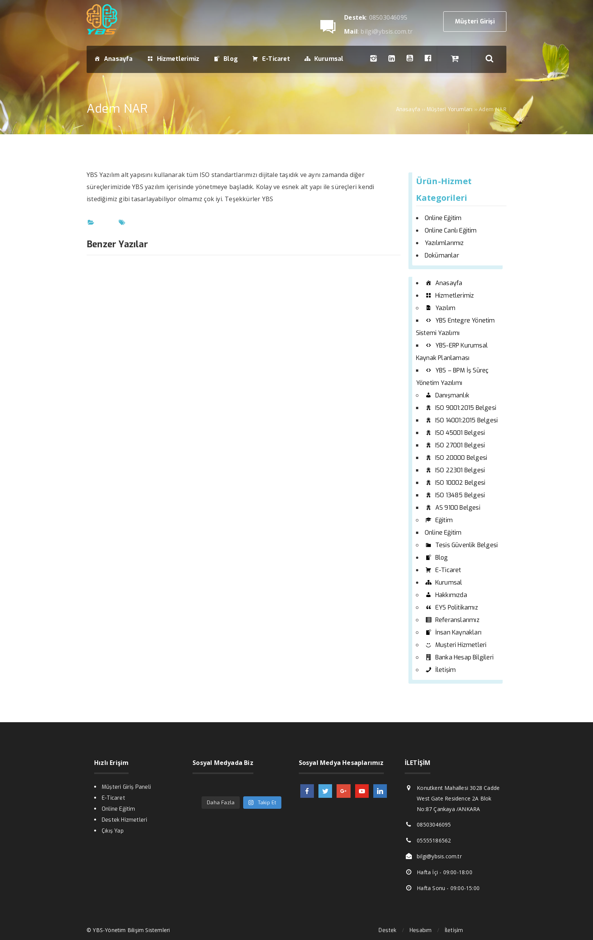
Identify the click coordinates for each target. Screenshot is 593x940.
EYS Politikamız (451, 607)
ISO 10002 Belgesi (455, 483)
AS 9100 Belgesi (452, 508)
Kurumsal (444, 582)
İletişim (440, 670)
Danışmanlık (447, 395)
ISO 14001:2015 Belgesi (461, 420)
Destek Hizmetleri (124, 820)
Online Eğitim (443, 218)
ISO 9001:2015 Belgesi (460, 408)
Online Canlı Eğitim (451, 230)
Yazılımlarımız (444, 243)
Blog (436, 558)
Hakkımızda (446, 595)
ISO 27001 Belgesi (455, 445)
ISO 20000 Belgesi (456, 458)
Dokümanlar (442, 255)
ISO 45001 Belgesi (455, 433)
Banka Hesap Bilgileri (459, 657)
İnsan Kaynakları (453, 632)
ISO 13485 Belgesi (455, 495)
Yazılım (440, 308)
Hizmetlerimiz (449, 295)
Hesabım (421, 930)
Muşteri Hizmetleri (456, 645)
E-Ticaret (443, 570)
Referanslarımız (452, 620)
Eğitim (439, 520)
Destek (387, 930)
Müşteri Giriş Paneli (126, 787)
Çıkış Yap (113, 831)
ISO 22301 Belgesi (455, 470)
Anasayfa (444, 283)
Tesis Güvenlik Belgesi (461, 545)
